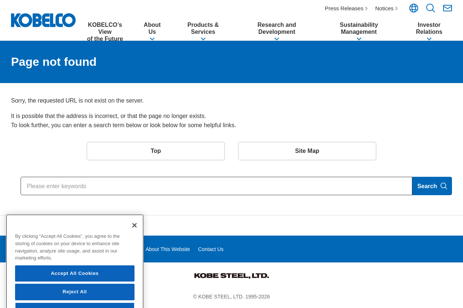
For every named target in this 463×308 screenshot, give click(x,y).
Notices (384, 8)
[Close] (134, 254)
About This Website (168, 249)
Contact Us (210, 249)
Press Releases (344, 8)
